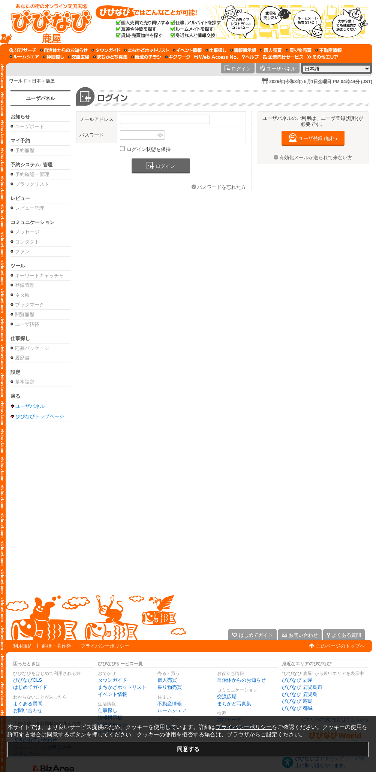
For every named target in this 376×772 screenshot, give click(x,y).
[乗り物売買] (299, 50)
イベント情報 (112, 694)
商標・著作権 (56, 646)
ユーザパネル (40, 98)
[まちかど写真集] (110, 57)
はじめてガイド (30, 687)
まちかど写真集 (234, 703)
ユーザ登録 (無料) (317, 138)
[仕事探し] (215, 50)
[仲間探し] (53, 57)
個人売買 (167, 680)
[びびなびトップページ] (48, 22)
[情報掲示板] (243, 50)
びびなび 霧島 (297, 701)
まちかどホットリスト (122, 687)
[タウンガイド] (105, 50)
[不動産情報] (328, 50)
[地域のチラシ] (146, 57)
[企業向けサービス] (283, 57)
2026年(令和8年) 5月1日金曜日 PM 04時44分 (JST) (320, 81)
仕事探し (107, 710)
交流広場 (227, 696)
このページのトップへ (340, 646)
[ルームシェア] (24, 57)
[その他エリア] (322, 57)
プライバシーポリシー (105, 646)
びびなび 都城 (297, 708)
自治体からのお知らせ (241, 680)
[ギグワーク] (177, 57)
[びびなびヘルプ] (250, 57)
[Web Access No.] (216, 57)
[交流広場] (78, 57)
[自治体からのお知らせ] (64, 50)
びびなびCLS (27, 680)
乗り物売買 (169, 687)
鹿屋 (50, 81)
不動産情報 (169, 703)
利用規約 (23, 646)
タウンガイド (112, 680)
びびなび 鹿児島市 (302, 687)
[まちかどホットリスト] (146, 50)
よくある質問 (27, 703)
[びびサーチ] (22, 50)
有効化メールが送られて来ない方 (315, 157)
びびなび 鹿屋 (297, 680)
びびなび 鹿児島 (300, 694)
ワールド (18, 81)
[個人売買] (271, 50)
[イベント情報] (187, 50)
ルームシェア (172, 710)
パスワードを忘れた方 (221, 187)
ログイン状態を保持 (149, 149)
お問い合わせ (27, 710)
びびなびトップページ (39, 416)
